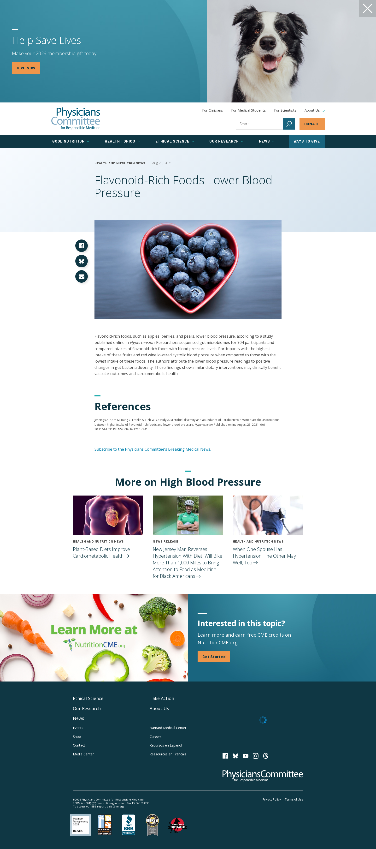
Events (78, 727)
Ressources (168, 754)
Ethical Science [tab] (174, 141)
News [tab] (267, 141)
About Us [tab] (315, 110)
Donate (312, 123)
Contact (79, 745)
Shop (77, 736)
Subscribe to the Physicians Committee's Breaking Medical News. (152, 449)
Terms (294, 799)
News (78, 718)
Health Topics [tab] (122, 141)
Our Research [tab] (226, 141)
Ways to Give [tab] (307, 141)
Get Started (213, 656)
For (248, 110)
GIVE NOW (26, 68)
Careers (156, 736)
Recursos (166, 745)
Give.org (118, 806)
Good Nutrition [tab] (70, 141)
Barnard (168, 727)
